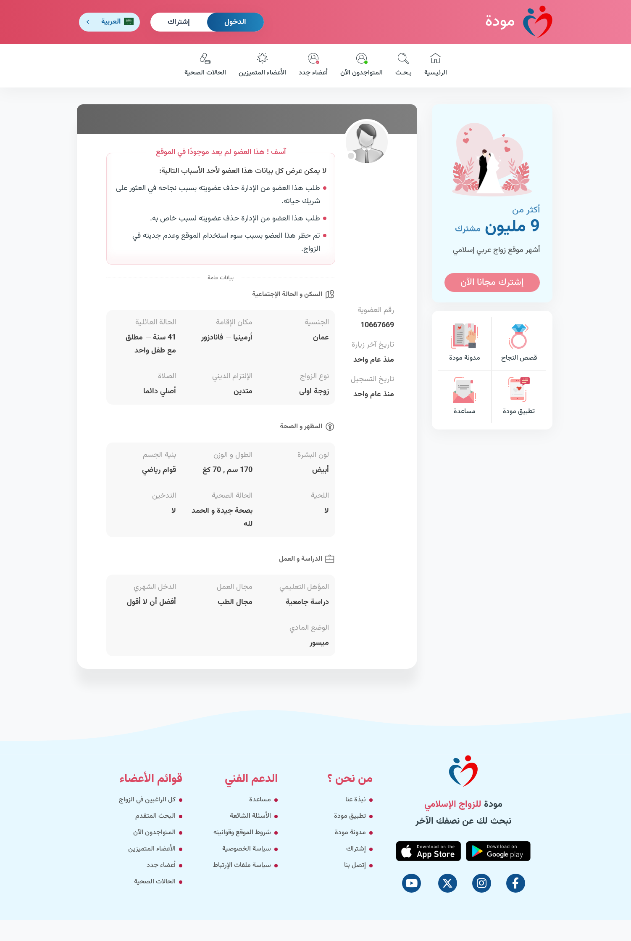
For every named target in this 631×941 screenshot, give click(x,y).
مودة (518, 21)
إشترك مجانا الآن (491, 282)
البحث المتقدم (155, 816)
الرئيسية (435, 65)
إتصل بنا (355, 865)
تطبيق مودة (519, 397)
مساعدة (464, 397)
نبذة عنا (355, 800)
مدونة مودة (464, 343)
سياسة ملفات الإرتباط (242, 865)
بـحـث (403, 65)
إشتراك (179, 22)
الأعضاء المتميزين (262, 65)
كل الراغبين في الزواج (147, 800)
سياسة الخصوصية (246, 849)
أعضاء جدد (313, 65)
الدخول (235, 22)
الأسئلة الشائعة (250, 816)
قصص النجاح (519, 343)
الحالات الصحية (205, 65)
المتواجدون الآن (361, 65)
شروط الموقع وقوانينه (242, 832)
